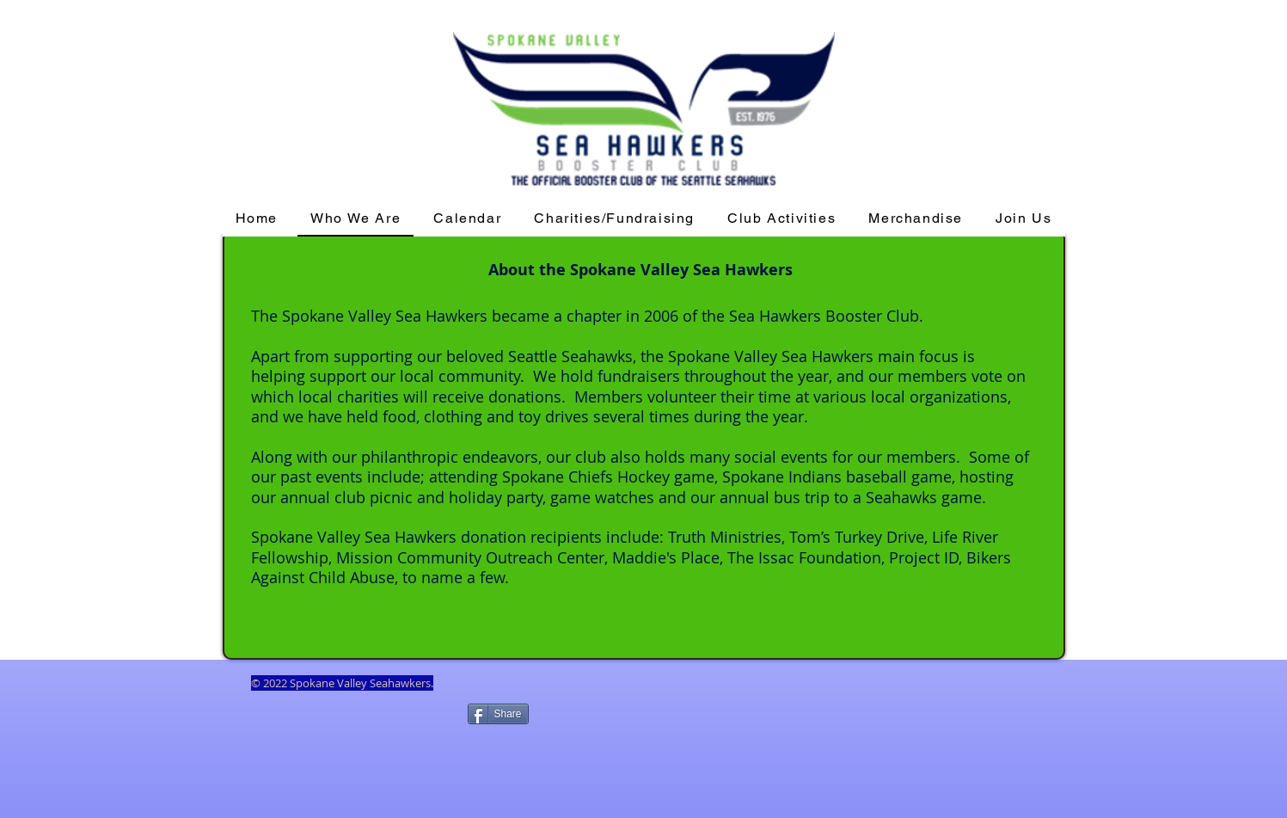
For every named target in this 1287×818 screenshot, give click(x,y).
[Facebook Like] (355, 741)
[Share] (498, 714)
